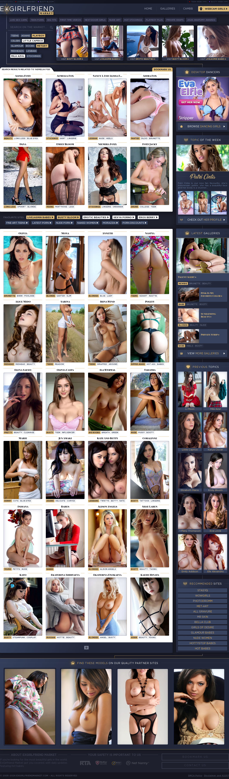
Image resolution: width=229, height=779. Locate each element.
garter (61, 296)
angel (103, 637)
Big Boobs (94, 433)
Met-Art (203, 606)
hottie (60, 637)
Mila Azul (17, 56)
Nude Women (202, 638)
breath (106, 433)
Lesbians (93, 501)
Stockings (34, 56)
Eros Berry (148, 218)
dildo (144, 138)
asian (134, 637)
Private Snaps (175, 20)
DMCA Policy (195, 776)
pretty (8, 433)
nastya (153, 296)
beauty (8, 138)
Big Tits (51, 20)
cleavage (29, 433)
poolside (29, 296)
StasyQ (202, 591)
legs (71, 207)
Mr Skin (202, 617)
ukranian (118, 207)
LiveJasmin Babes (26, 2)
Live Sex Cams (18, 20)
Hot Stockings (133, 20)
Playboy (38, 36)
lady (109, 296)
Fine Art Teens (17, 223)
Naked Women (87, 223)
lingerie (71, 138)
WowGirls (202, 596)
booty (150, 433)
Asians (25, 36)
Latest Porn (41, 223)
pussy (141, 433)
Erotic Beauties (96, 218)
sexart (143, 296)
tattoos (144, 501)
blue (102, 296)
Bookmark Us (162, 70)
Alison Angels (108, 569)
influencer (68, 433)
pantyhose (61, 207)
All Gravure (202, 612)
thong (153, 569)
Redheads (17, 51)
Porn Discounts (135, 223)
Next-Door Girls (95, 20)
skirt (63, 138)
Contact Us (195, 765)
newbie (183, 284)
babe (181, 304)
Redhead (9, 364)
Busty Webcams (219, 2)
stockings (52, 138)
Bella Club (202, 622)
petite (16, 569)
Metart (42, 46)
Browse (204, 127)
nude (101, 138)
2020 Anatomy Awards (201, 20)
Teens (15, 36)
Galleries (167, 9)
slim (69, 296)
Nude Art (114, 20)
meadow (59, 364)
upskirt (21, 207)
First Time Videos (70, 20)
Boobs (30, 46)
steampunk (19, 637)
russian (51, 637)
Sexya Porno (123, 218)
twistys (104, 501)
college (144, 207)
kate (122, 501)
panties (135, 138)
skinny (7, 501)
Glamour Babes (202, 633)
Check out (204, 220)
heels (109, 138)
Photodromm (202, 601)
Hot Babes (202, 649)
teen (153, 207)
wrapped (102, 364)
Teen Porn (37, 20)
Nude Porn (64, 223)
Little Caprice (33, 41)
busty (50, 433)
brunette (154, 138)
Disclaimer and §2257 (216, 776)
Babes (160, 364)
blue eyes (32, 138)
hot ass (151, 364)
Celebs (15, 41)
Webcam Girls (215, 9)
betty (114, 501)
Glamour (17, 46)
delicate (60, 501)
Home (148, 9)
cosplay (31, 637)
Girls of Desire (202, 628)
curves (71, 501)
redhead (20, 364)
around (113, 364)
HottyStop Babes (203, 643)
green (115, 433)
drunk (134, 207)
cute (15, 501)
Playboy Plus (154, 20)
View (203, 354)
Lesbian (31, 51)
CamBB (188, 9)
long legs (19, 138)
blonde (31, 207)
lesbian (93, 138)
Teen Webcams (199, 2)
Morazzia (110, 223)
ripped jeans (138, 364)
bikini (20, 296)
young (50, 207)
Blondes (93, 296)
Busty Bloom (47, 2)
